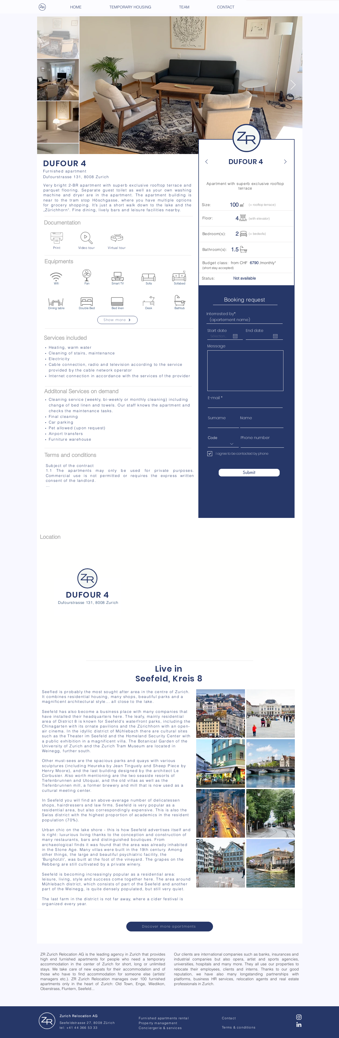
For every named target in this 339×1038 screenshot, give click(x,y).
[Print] (56, 240)
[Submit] (249, 472)
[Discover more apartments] (169, 926)
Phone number (255, 438)
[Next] (282, 161)
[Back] (209, 161)
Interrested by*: (221, 314)
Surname (217, 418)
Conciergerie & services (160, 1028)
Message (216, 346)
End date (254, 330)
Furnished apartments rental (164, 1018)
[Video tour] (86, 240)
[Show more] (117, 320)
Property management (158, 1023)
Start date (217, 330)
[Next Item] (293, 85)
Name (246, 418)
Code (212, 438)
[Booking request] (245, 299)
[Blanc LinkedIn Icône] (298, 1024)
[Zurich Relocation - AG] (47, 1021)
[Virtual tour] (117, 240)
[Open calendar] (235, 336)
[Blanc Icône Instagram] (298, 1017)
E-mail (214, 398)
